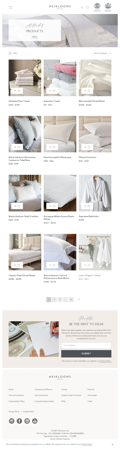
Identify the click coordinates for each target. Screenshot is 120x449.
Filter (13, 53)
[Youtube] (35, 421)
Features (91, 390)
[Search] (82, 7)
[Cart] (87, 7)
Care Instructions (41, 395)
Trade (90, 401)
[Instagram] (12, 421)
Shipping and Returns (43, 390)
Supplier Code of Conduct (71, 395)
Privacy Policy (105, 361)
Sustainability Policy (17, 401)
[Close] (112, 444)
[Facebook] (19, 421)
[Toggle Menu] (10, 7)
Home (34, 37)
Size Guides (92, 395)
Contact (64, 390)
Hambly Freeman (63, 439)
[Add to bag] (17, 91)
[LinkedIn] (27, 421)
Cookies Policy (28, 412)
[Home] (60, 7)
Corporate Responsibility (44, 401)
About (11, 390)
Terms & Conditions (16, 395)
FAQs (63, 401)
